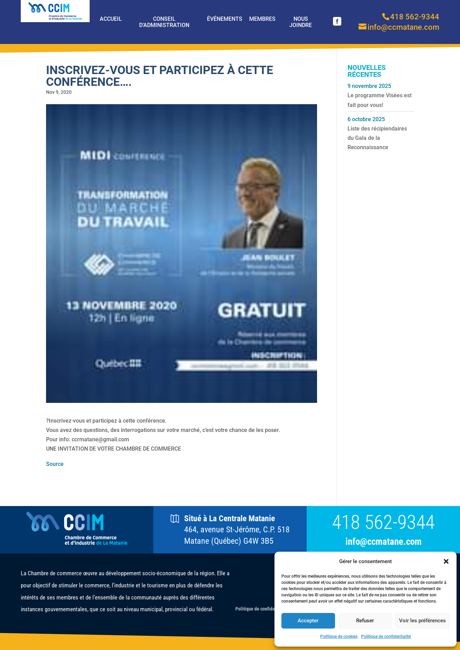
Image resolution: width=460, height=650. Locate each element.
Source (55, 464)
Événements (224, 19)
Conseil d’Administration (164, 22)
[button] (446, 561)
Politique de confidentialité (386, 636)
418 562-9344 (383, 522)
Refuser (365, 620)
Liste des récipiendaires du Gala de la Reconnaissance (377, 138)
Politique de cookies (339, 636)
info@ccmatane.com (383, 542)
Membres (262, 19)
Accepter (308, 620)
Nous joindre (300, 22)
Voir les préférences (422, 620)
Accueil (111, 19)
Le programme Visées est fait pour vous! (380, 100)
